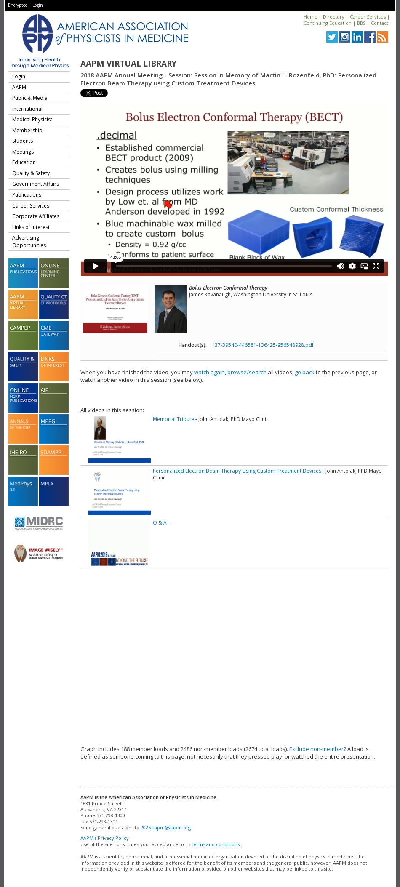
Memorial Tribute (173, 419)
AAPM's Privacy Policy (104, 838)
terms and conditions (216, 844)
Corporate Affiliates (35, 216)
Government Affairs (35, 183)
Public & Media (30, 97)
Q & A (160, 522)
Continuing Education (328, 23)
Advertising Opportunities (29, 241)
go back (305, 372)
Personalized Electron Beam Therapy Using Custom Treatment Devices (237, 470)
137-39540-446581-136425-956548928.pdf (263, 345)
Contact (379, 23)
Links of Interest (31, 227)
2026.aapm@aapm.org (166, 827)
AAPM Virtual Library (128, 63)
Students (22, 140)
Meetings (23, 151)
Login (37, 5)
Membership (27, 130)
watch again (209, 372)
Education (24, 162)
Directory (333, 16)
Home (310, 16)
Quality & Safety (31, 173)
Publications (26, 194)
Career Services (368, 16)
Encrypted (18, 5)
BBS (361, 23)
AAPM (19, 87)
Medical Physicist (32, 119)
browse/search (247, 372)
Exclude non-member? (317, 749)
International (27, 108)
